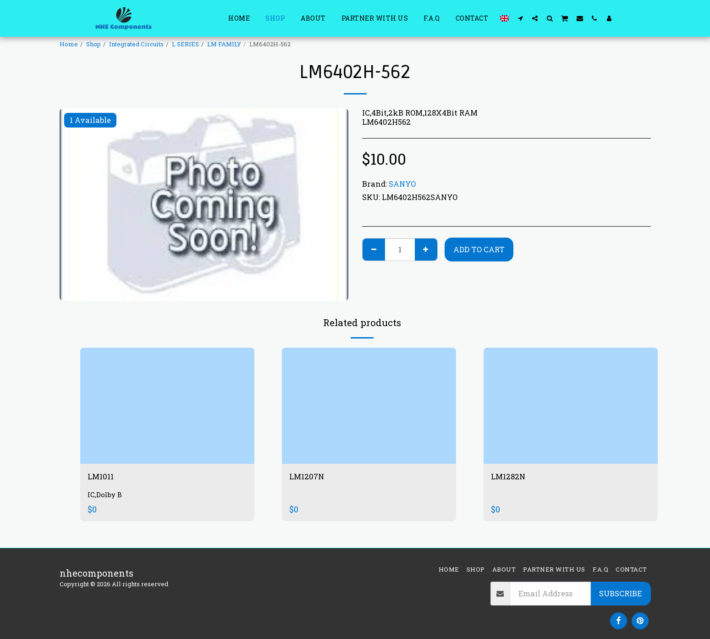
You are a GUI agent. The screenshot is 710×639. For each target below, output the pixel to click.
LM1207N (309, 477)
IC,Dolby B (106, 496)
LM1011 (103, 477)
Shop (93, 44)
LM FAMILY (224, 44)
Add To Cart (479, 249)
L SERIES (185, 44)
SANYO (402, 184)
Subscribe (620, 593)
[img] (167, 406)
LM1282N (511, 477)
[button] (520, 18)
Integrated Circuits (136, 44)
